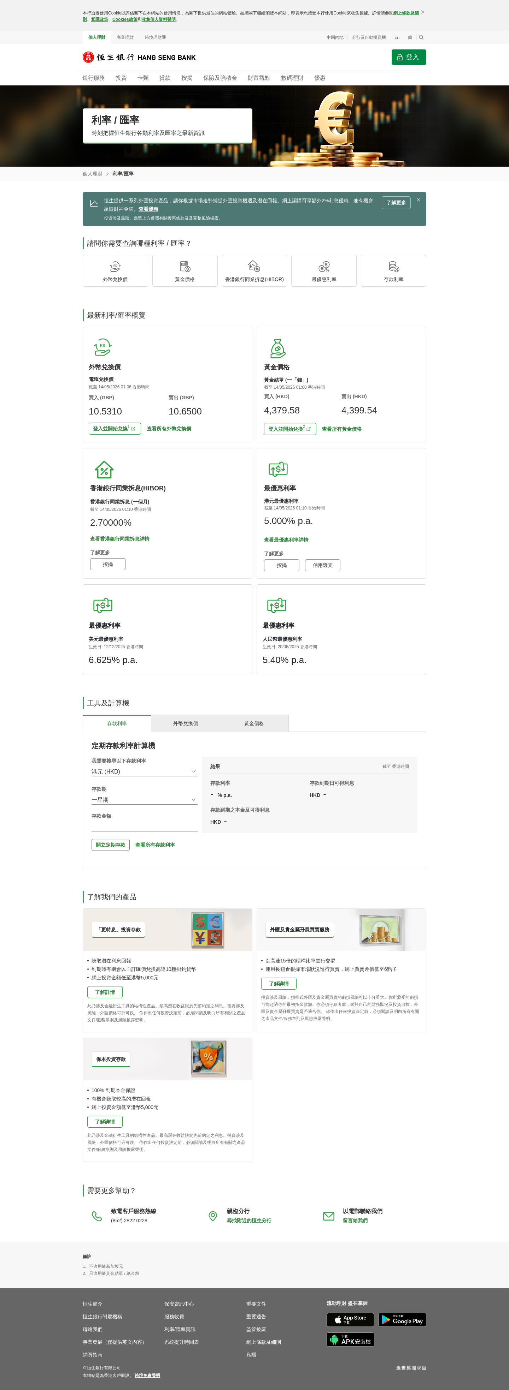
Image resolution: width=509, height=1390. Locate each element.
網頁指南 (93, 1355)
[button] (421, 37)
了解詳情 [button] (105, 992)
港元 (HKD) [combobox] (106, 772)
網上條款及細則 (263, 1342)
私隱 (251, 1355)
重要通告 (256, 1316)
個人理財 (96, 37)
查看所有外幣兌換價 (169, 428)
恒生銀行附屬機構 (102, 1316)
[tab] (117, 723)
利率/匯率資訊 (179, 1329)
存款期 (99, 789)
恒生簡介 (93, 1304)
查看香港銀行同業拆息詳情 (120, 539)
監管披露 (256, 1329)
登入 (412, 57)
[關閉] (422, 12)
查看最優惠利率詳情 (286, 540)
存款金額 (101, 816)
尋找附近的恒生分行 (249, 1220)
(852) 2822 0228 (129, 1220)
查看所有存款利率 (155, 845)
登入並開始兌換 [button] (111, 427)
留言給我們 (355, 1220)
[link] (147, 1375)
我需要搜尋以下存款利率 (119, 761)
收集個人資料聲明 (159, 19)
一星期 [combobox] (100, 800)
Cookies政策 (125, 19)
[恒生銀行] (144, 57)
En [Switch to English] (396, 37)
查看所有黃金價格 (342, 429)
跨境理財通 (155, 37)
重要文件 (256, 1304)
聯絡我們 (93, 1329)
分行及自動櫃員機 (369, 37)
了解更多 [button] (396, 202)
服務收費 (174, 1316)
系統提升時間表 (181, 1342)
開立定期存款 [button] (110, 845)
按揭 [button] (108, 564)
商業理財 (125, 37)
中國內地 (335, 37)
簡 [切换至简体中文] (410, 37)
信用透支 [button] (323, 565)
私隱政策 (99, 19)
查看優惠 (148, 209)
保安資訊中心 (179, 1304)
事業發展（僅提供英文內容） (115, 1342)
